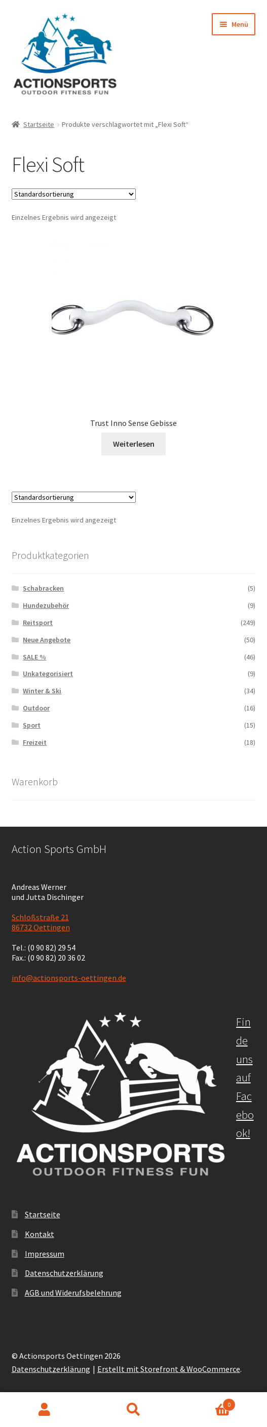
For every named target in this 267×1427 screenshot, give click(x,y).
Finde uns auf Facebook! (245, 1077)
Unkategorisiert (48, 673)
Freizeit (35, 742)
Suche (133, 1410)
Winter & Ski (42, 690)
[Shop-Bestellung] (74, 194)
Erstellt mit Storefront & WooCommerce (168, 1369)
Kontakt (39, 1234)
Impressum (44, 1254)
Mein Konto (44, 1410)
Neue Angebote (46, 639)
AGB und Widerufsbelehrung (73, 1293)
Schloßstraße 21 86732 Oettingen (41, 922)
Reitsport (38, 622)
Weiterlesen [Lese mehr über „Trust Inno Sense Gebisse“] (134, 444)
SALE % (34, 656)
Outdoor (36, 707)
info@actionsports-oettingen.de (69, 978)
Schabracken (43, 588)
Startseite (38, 124)
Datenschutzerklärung (64, 1273)
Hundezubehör (46, 605)
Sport (32, 725)
